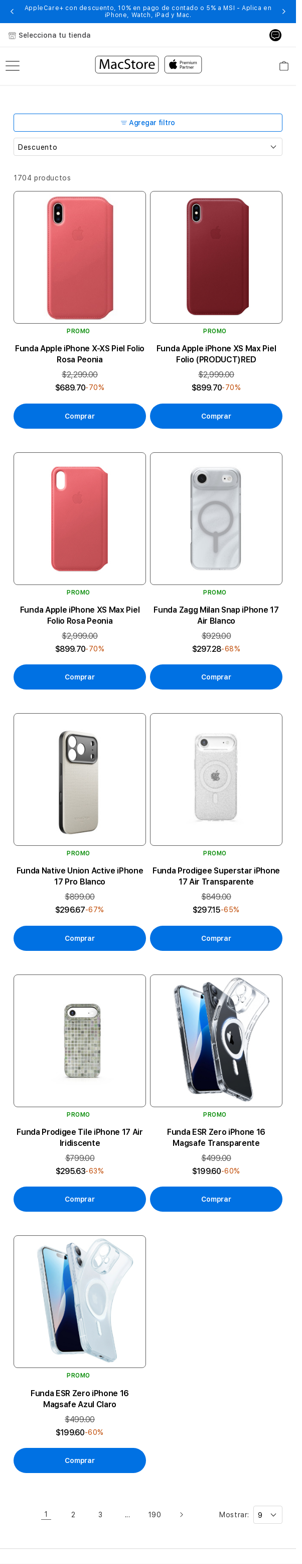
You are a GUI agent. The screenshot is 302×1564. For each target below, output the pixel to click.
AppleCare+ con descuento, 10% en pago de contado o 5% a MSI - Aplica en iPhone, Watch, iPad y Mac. (148, 12)
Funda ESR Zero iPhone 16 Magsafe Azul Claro (80, 1399)
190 (155, 1515)
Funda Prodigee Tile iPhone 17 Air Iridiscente (79, 1137)
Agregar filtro (148, 123)
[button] (12, 12)
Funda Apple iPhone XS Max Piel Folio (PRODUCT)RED (216, 354)
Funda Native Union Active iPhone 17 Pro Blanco (80, 876)
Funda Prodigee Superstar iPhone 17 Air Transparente (216, 876)
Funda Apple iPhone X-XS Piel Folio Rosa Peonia (79, 354)
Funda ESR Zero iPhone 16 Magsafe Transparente (216, 1137)
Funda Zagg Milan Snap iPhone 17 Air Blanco (216, 615)
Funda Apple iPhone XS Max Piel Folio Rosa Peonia (79, 615)
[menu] (12, 65)
